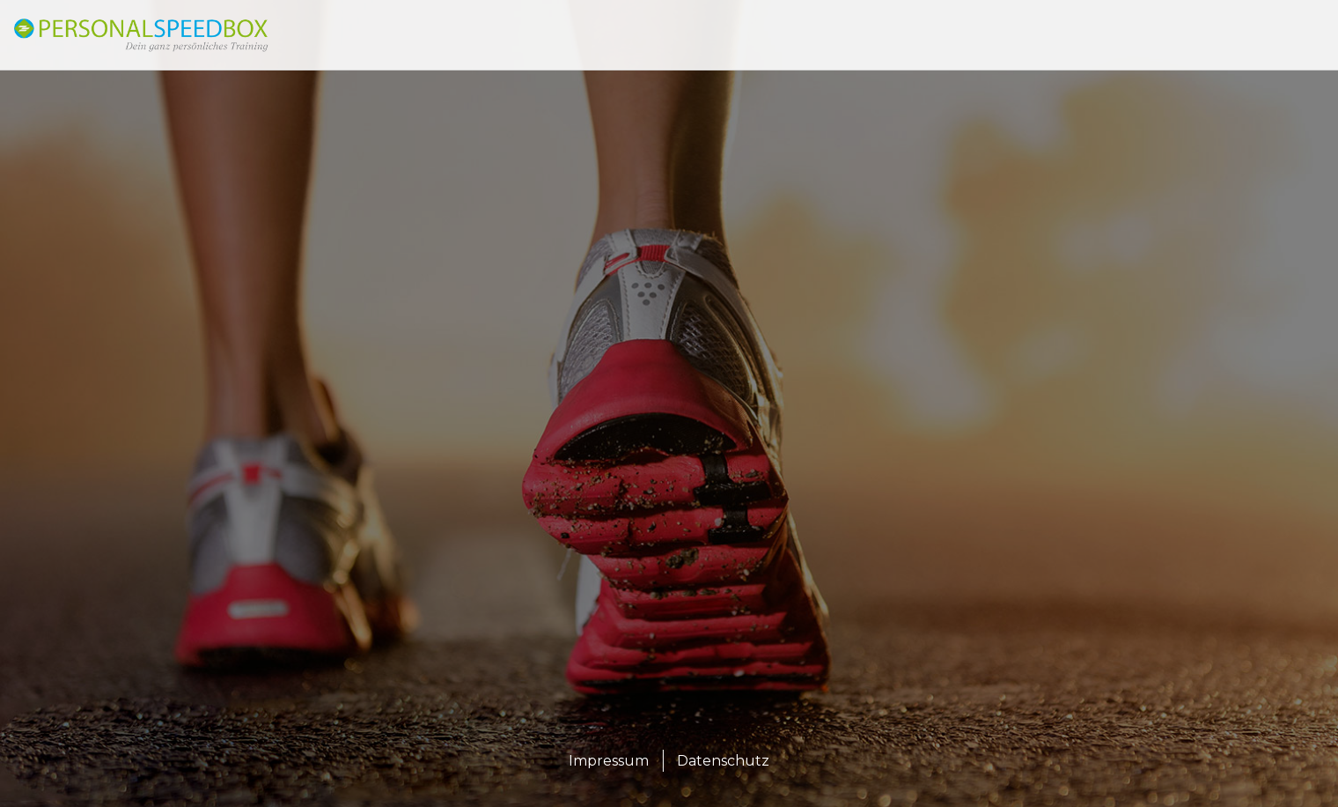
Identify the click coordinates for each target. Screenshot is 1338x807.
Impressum (609, 760)
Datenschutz (723, 760)
